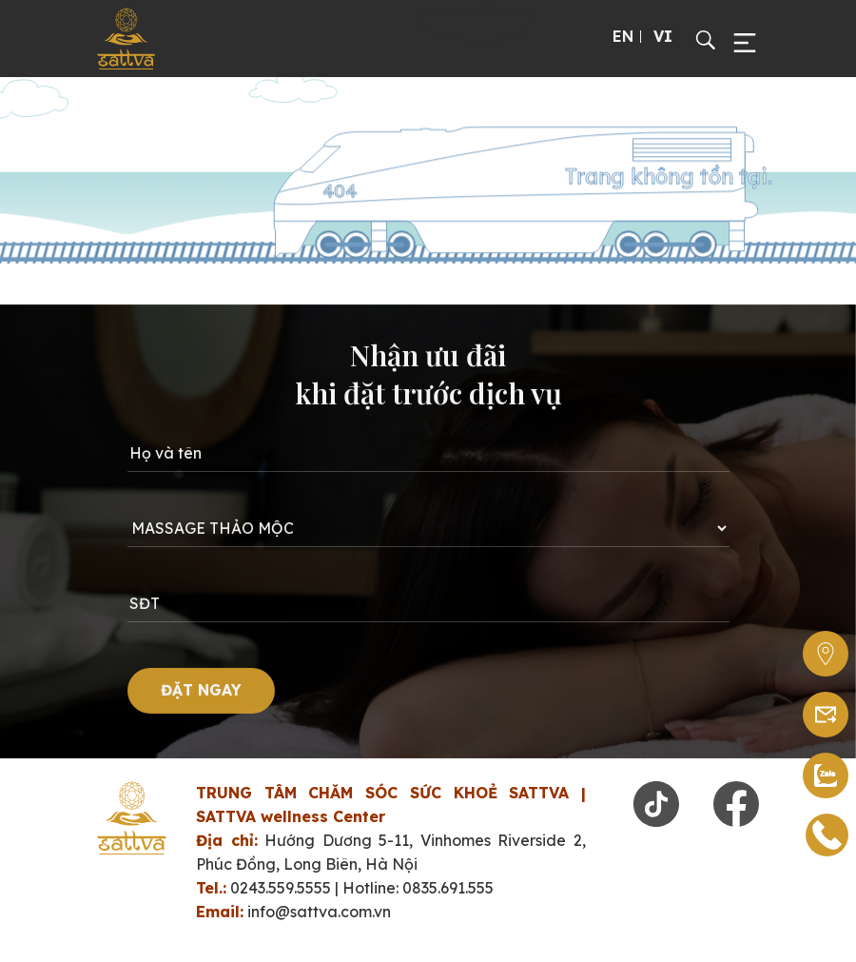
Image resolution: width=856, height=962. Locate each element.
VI (662, 36)
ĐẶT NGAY (201, 694)
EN (623, 36)
